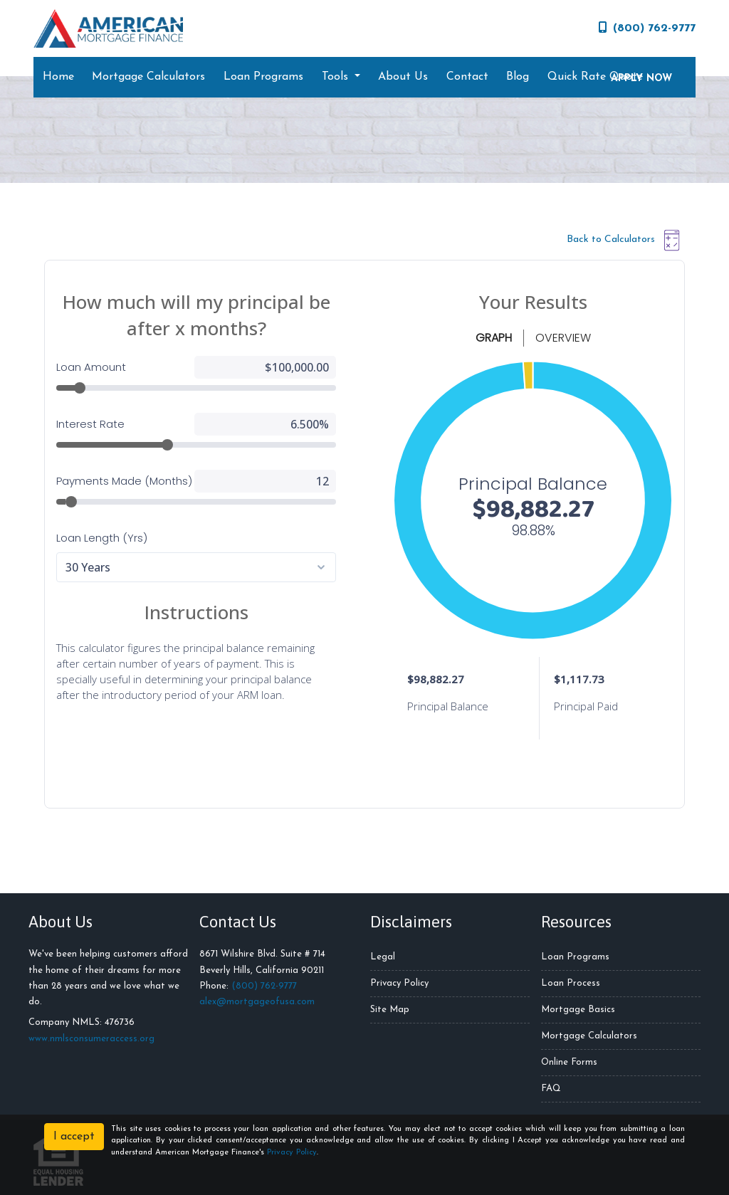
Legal (382, 957)
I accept (74, 1136)
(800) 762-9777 (647, 27)
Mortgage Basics (578, 1009)
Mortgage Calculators (148, 77)
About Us (403, 77)
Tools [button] (337, 77)
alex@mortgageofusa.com (257, 1001)
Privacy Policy (399, 983)
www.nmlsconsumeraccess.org (91, 1038)
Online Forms (569, 1062)
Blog (517, 77)
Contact (467, 77)
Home (58, 77)
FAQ (551, 1088)
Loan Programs (263, 77)
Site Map (389, 1009)
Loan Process (570, 983)
